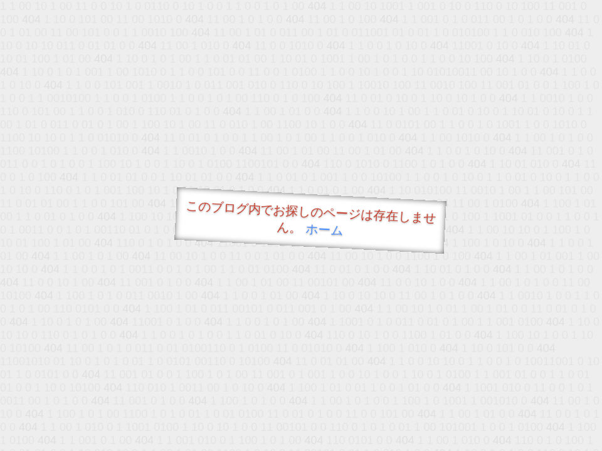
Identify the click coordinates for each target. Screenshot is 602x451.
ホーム (324, 229)
